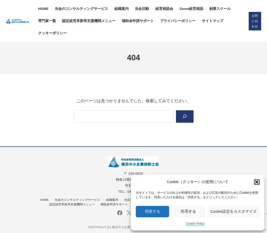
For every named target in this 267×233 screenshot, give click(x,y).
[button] (256, 182)
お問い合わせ (255, 21)
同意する (152, 211)
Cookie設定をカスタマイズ (233, 211)
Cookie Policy (195, 223)
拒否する (188, 211)
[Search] (185, 116)
